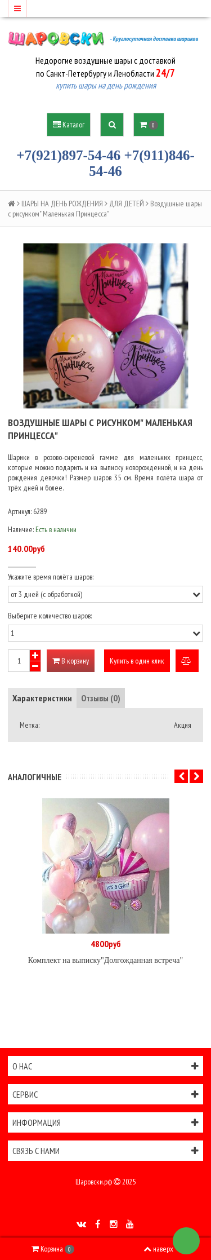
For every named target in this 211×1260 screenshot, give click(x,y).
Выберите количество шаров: (50, 616)
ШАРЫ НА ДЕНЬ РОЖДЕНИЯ (62, 203)
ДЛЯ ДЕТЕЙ (126, 203)
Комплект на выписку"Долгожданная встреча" (105, 960)
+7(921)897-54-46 (68, 155)
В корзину (70, 661)
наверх (158, 1249)
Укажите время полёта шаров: (50, 577)
